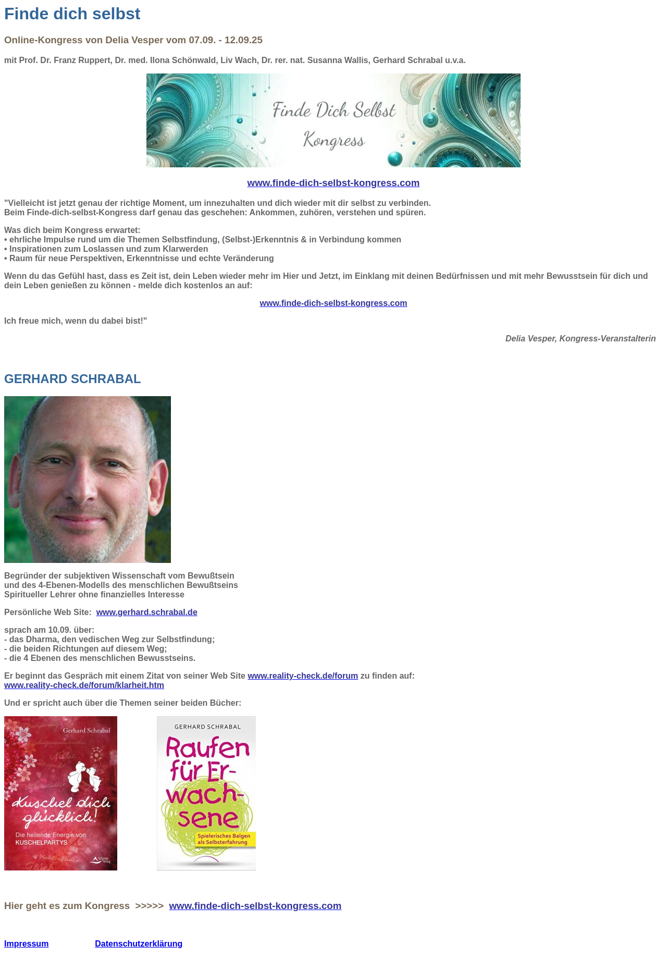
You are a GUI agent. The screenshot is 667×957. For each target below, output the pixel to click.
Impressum (26, 943)
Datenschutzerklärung (138, 943)
